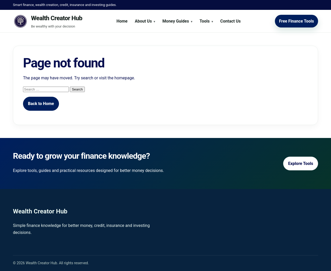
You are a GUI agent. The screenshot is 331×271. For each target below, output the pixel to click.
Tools (205, 21)
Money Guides (175, 21)
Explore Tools (300, 163)
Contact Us (230, 21)
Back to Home (41, 103)
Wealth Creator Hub (56, 18)
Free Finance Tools (296, 21)
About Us (143, 21)
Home (121, 21)
